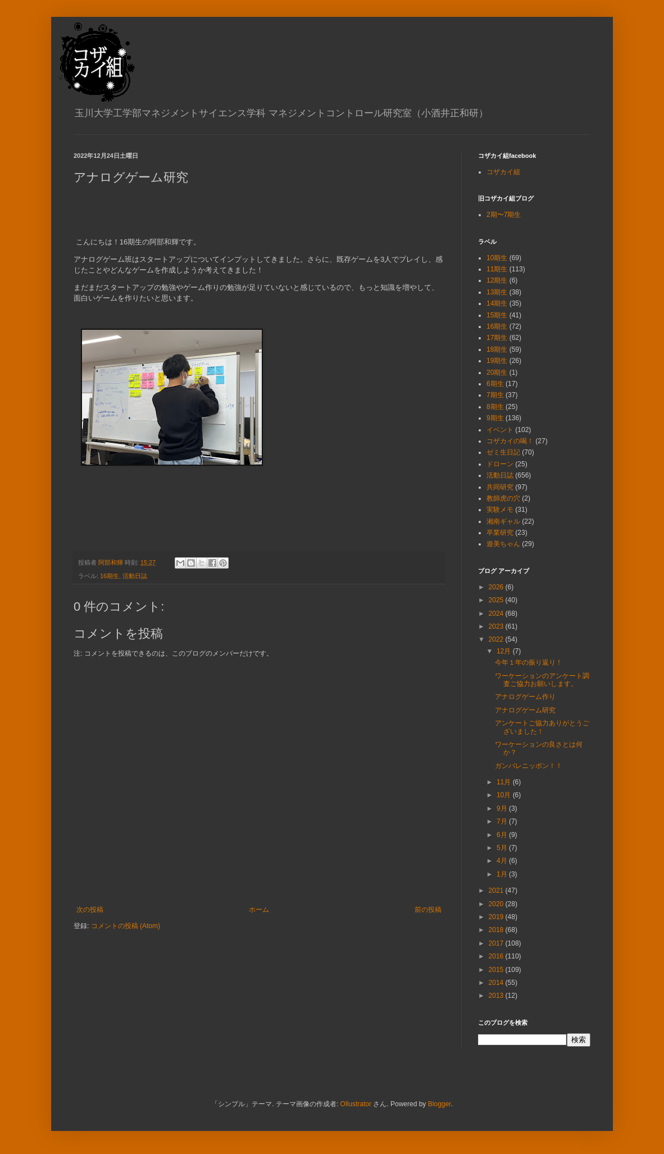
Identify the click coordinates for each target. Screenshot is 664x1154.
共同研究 (499, 487)
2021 (497, 890)
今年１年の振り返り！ (528, 662)
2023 (497, 626)
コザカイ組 (503, 172)
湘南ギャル (503, 521)
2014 (497, 983)
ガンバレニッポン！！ (528, 766)
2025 (497, 600)
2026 (497, 587)
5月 (503, 848)
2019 (497, 917)
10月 (505, 795)
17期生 (496, 338)
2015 (497, 970)
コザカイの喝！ (510, 441)
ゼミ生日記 (503, 452)
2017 (497, 943)
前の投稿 (428, 910)
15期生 (496, 315)
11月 (505, 782)
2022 (497, 639)
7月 (503, 821)
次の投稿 (89, 910)
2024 (497, 613)
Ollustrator (355, 1104)
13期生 (496, 292)
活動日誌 (134, 576)
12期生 (496, 280)
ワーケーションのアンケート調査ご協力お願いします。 (542, 680)
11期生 (496, 269)
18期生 (496, 349)
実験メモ (499, 510)
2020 (497, 904)
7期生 (495, 395)
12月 (505, 651)
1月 (503, 874)
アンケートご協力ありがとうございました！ (542, 727)
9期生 (495, 418)
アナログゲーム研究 (525, 710)
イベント (499, 430)
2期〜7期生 (503, 215)
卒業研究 (499, 533)
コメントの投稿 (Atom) (125, 926)
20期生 (496, 372)
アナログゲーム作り (525, 697)
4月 (503, 861)
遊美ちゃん (503, 544)
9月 (503, 808)
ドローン (499, 464)
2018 (497, 930)
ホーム (259, 910)
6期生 (495, 384)
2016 (497, 956)
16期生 (109, 576)
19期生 (496, 361)
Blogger (439, 1104)
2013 (497, 995)
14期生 (496, 303)
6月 (503, 835)
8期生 (495, 407)
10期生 (496, 258)
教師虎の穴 (503, 498)
